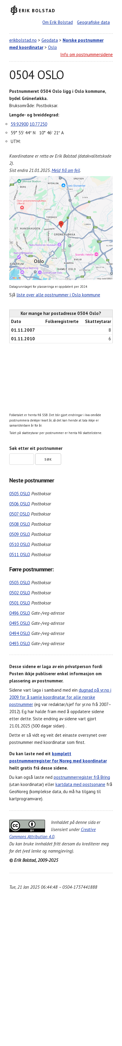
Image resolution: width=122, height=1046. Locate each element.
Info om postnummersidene (86, 54)
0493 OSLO (19, 643)
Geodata (49, 40)
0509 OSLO (19, 534)
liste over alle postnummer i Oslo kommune (58, 295)
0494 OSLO (19, 633)
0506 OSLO (19, 504)
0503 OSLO (19, 582)
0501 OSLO (19, 603)
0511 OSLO (19, 554)
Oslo (52, 47)
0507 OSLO (19, 514)
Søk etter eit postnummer (35, 448)
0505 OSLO (19, 493)
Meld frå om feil (66, 170)
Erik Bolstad (37, 10)
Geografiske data (93, 22)
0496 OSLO (19, 613)
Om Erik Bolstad (57, 22)
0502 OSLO (19, 593)
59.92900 (19, 124)
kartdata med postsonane (80, 784)
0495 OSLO (19, 623)
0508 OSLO (19, 524)
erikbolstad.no (23, 40)
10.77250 (38, 124)
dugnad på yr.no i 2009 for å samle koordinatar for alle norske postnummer (60, 697)
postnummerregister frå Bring (82, 777)
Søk (48, 459)
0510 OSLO (19, 544)
